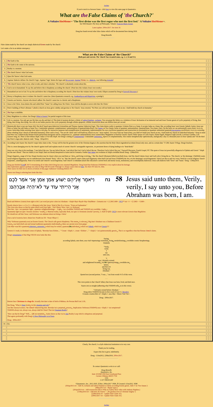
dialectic (93, 80)
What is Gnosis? (42, 116)
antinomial (98, 137)
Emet (24, 305)
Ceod (23, 165)
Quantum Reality (61, 310)
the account (70, 80)
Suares (100, 128)
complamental (79, 137)
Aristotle (110, 80)
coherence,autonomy (37, 226)
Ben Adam (91, 152)
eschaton (98, 120)
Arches (106, 5)
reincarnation (175, 130)
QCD (114, 212)
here (107, 9)
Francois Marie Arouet (125, 24)
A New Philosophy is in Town (43, 316)
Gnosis (104, 226)
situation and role (42, 305)
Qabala (90, 226)
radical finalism (88, 120)
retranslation (17, 235)
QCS (121, 201)
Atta (66, 314)
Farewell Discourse (130, 92)
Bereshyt (125, 292)
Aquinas (77, 80)
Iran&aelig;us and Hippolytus (84, 96)
